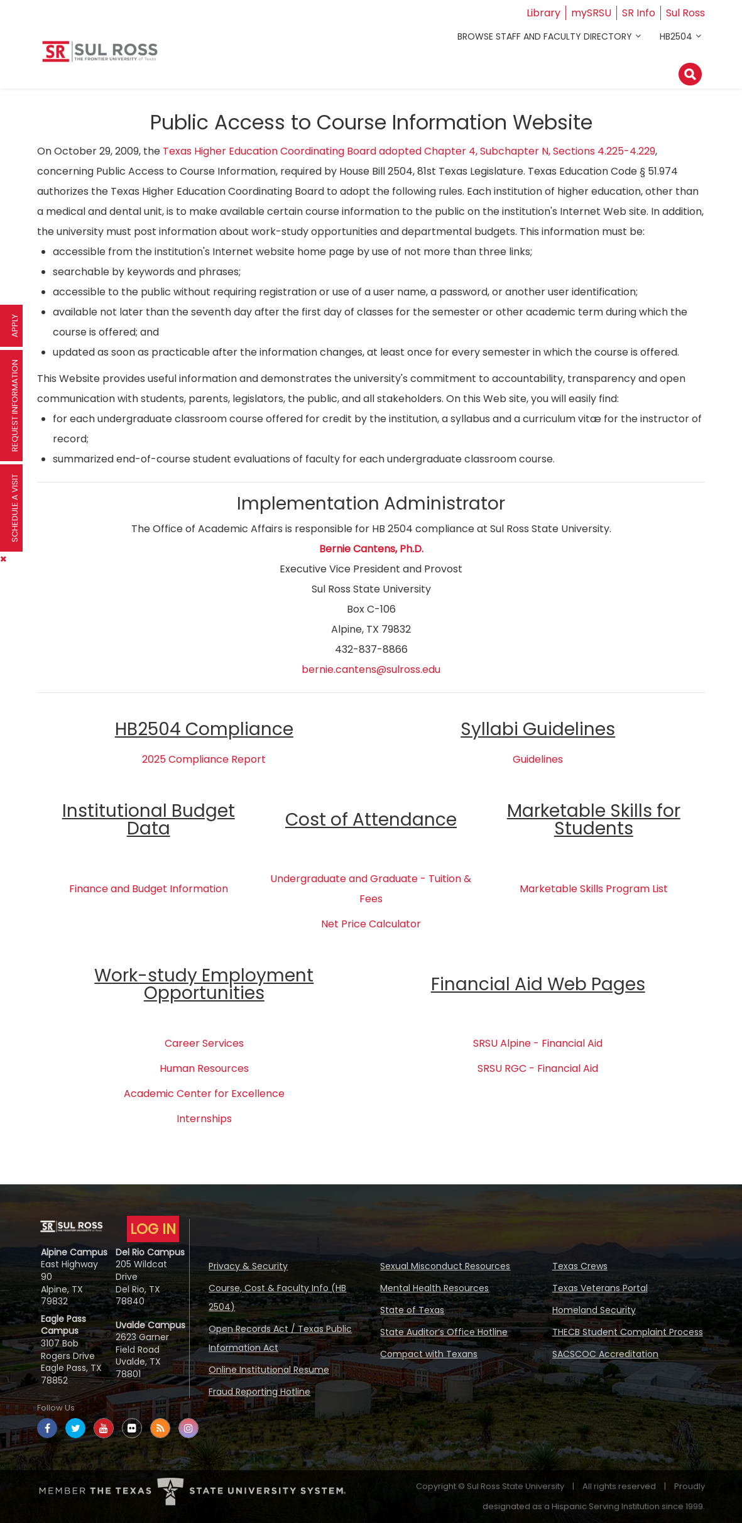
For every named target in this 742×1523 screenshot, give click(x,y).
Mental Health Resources (434, 1288)
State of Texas (412, 1310)
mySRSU (591, 13)
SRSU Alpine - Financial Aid (538, 1043)
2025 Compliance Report (204, 759)
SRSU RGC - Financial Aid (537, 1068)
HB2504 (676, 36)
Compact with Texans (428, 1354)
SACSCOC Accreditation (605, 1354)
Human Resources (204, 1068)
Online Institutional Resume (269, 1369)
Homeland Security (594, 1310)
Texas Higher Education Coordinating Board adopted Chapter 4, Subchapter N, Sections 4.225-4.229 (409, 151)
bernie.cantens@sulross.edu (371, 669)
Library (543, 13)
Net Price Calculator (371, 924)
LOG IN (153, 1229)
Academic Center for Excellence (204, 1093)
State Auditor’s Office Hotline (444, 1332)
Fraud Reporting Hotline (259, 1391)
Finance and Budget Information (148, 889)
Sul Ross (685, 13)
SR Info (638, 13)
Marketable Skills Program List (594, 889)
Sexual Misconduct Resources (445, 1266)
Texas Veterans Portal (600, 1288)
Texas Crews (580, 1266)
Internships (204, 1118)
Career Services (204, 1043)
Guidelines (538, 759)
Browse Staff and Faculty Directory (544, 36)
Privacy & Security (248, 1266)
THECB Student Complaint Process (627, 1332)
